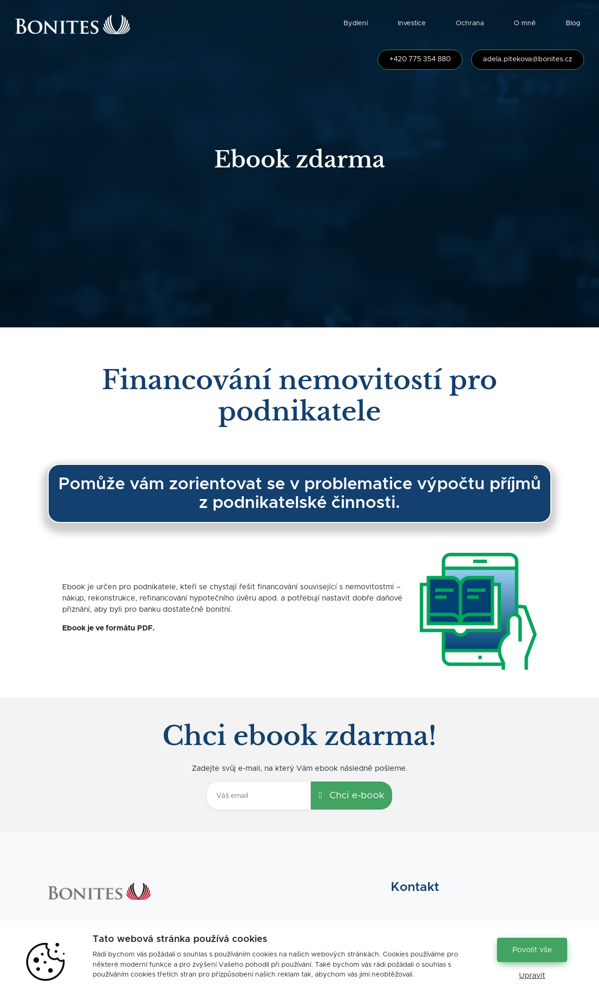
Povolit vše (532, 950)
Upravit (532, 975)
